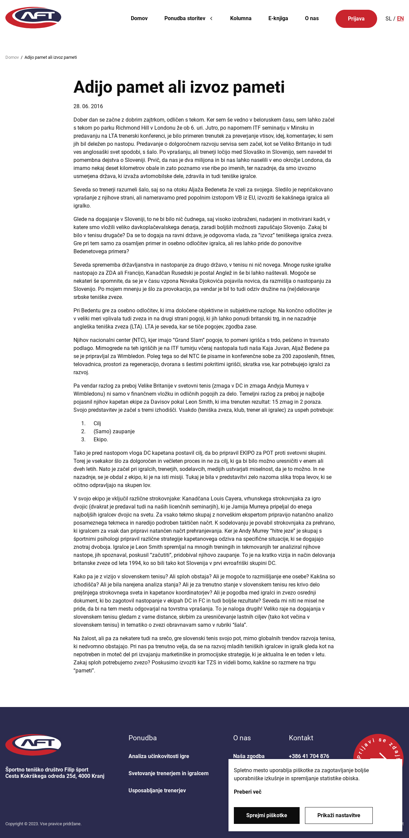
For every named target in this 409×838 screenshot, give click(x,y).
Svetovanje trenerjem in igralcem (169, 773)
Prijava (356, 18)
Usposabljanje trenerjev (157, 790)
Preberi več (247, 792)
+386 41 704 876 (309, 756)
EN (400, 18)
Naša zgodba (249, 756)
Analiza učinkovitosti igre (159, 756)
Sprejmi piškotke (266, 815)
